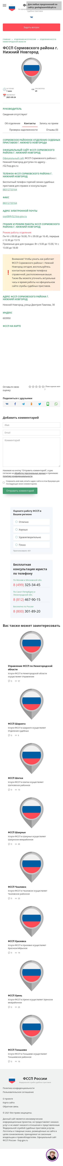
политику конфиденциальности (17, 476)
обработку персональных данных (30, 473)
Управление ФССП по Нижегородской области (30, 667)
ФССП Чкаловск (17, 886)
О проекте (8, 1098)
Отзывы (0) (52, 129)
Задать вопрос (31, 27)
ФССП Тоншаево (17, 1049)
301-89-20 (26, 611)
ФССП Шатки (15, 778)
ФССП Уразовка (17, 941)
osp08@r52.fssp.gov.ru (15, 216)
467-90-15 (26, 599)
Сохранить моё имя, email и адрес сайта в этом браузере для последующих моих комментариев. (32, 482)
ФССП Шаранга (17, 723)
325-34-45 (26, 584)
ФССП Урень (15, 995)
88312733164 (10, 189)
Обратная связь (10, 1106)
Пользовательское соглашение (18, 1092)
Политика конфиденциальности (18, 1088)
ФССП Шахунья (17, 832)
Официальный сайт (13, 158)
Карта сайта (8, 1102)
